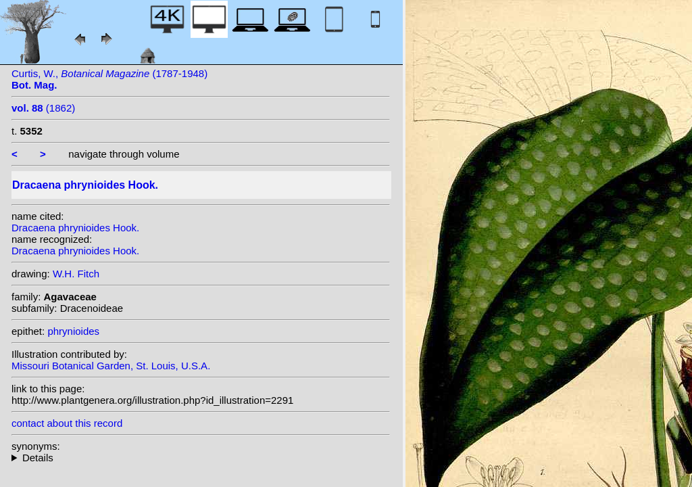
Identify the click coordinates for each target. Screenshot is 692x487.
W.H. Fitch (76, 273)
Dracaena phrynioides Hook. (75, 227)
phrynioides (73, 331)
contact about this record (66, 423)
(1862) (43, 108)
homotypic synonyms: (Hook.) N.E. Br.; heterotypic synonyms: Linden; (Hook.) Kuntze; (200, 457)
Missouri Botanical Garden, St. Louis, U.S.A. (110, 365)
